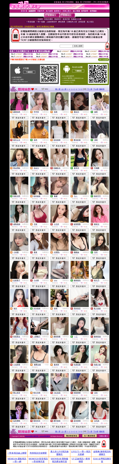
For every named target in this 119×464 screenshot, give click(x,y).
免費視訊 (25, 112)
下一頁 (89, 89)
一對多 (46, 365)
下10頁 (95, 89)
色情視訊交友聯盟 (38, 453)
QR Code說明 (103, 60)
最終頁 (101, 89)
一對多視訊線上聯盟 (17, 453)
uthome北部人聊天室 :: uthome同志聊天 (37, 436)
